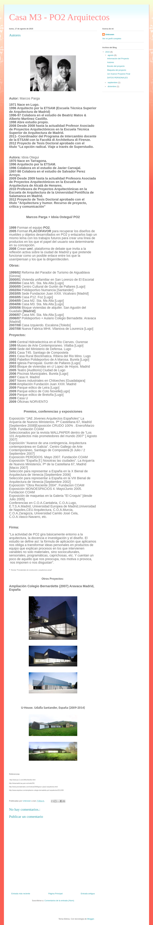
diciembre (112, 86)
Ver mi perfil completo (111, 38)
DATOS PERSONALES (117, 77)
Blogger (90, 919)
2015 (107, 52)
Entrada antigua (88, 893)
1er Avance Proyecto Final (118, 74)
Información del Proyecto (118, 58)
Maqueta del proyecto (116, 70)
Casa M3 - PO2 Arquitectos (59, 17)
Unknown (109, 34)
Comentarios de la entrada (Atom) (59, 900)
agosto (111, 55)
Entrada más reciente (20, 893)
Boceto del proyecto (116, 66)
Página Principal (55, 893)
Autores (110, 62)
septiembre (113, 82)
